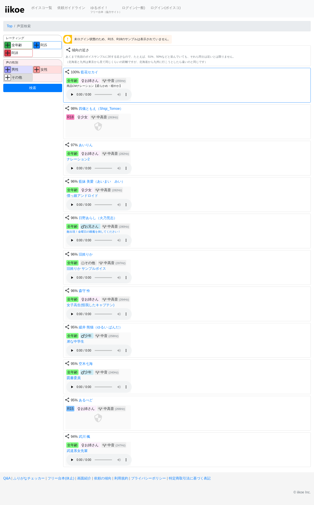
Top (9, 26)
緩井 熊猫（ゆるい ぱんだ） (101, 327)
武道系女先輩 (77, 451)
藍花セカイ (89, 72)
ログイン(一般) (133, 8)
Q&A (6, 478)
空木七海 (86, 364)
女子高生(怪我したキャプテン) (90, 305)
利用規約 (121, 478)
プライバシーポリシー (148, 478)
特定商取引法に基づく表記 (190, 478)
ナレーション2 (78, 159)
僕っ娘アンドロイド (82, 196)
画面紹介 (84, 478)
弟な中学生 (75, 341)
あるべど (86, 400)
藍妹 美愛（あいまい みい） (102, 181)
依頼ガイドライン (71, 8)
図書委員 (74, 378)
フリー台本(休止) (61, 478)
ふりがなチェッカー (29, 478)
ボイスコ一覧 (41, 8)
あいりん (86, 145)
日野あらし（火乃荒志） (98, 218)
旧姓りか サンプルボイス (86, 268)
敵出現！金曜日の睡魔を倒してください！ (94, 231)
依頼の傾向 (102, 478)
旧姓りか (86, 254)
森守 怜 (84, 291)
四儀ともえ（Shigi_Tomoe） (101, 108)
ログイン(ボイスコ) (165, 8)
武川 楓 (84, 436)
